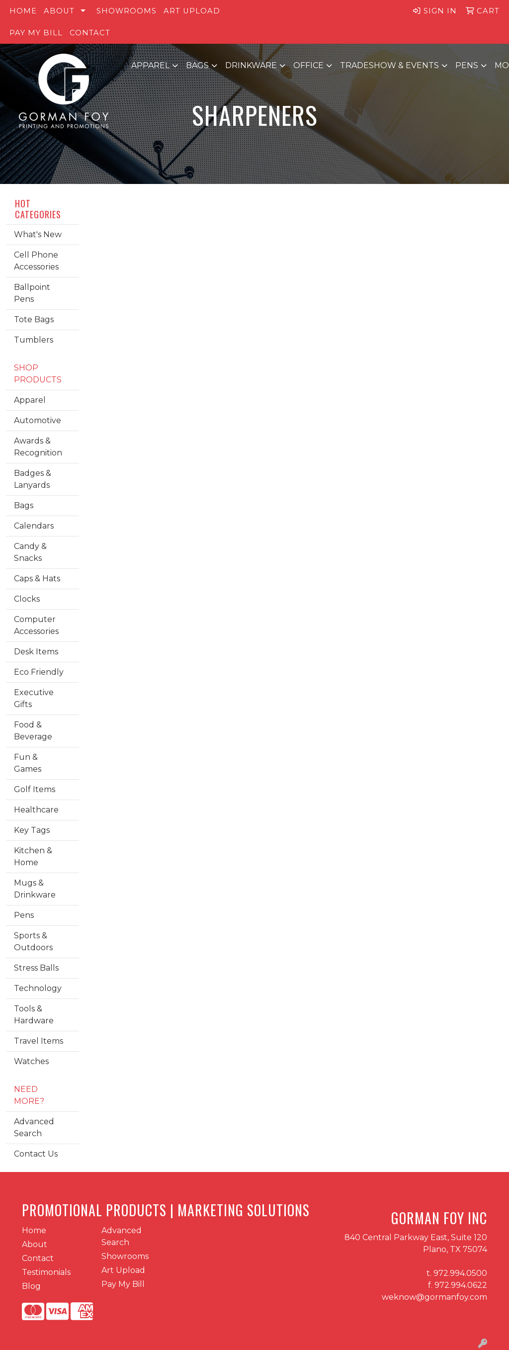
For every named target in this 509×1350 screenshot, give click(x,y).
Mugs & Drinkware (35, 889)
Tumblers (33, 340)
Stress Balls (36, 968)
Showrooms (126, 10)
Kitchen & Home (33, 856)
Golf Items (34, 789)
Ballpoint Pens (32, 293)
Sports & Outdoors (33, 941)
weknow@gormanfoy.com (434, 1297)
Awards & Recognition (38, 446)
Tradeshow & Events (389, 65)
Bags (197, 65)
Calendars (34, 526)
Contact (90, 32)
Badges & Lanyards (32, 479)
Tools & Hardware (34, 1014)
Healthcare (36, 809)
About (59, 10)
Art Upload (192, 10)
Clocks (27, 599)
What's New (38, 234)
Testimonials (46, 1272)
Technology (38, 988)
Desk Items (36, 651)
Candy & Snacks (30, 552)
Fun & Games (27, 763)
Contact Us (36, 1154)
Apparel (150, 65)
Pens (466, 65)
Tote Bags (34, 319)
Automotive (37, 420)
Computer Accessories (36, 625)
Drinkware (251, 65)
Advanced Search (34, 1127)
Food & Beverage (33, 730)
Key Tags (32, 830)
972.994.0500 (460, 1273)
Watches (31, 1061)
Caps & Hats (37, 578)
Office (308, 65)
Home (23, 10)
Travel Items (38, 1041)
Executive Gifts (34, 698)
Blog (31, 1286)
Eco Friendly (39, 672)
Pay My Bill (36, 32)
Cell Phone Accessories (36, 260)
